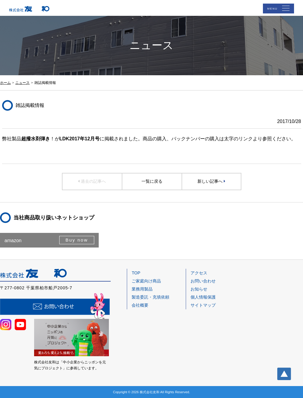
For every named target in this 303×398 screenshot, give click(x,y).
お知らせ (199, 289)
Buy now (77, 239)
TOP (136, 273)
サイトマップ (203, 305)
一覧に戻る (151, 181)
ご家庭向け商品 (146, 281)
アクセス (199, 273)
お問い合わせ (203, 281)
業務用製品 (142, 289)
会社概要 (140, 305)
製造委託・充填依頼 (150, 297)
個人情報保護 (203, 297)
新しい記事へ (211, 181)
